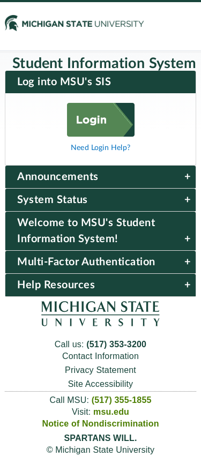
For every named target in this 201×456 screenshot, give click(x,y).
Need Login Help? (100, 148)
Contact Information (100, 356)
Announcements (58, 176)
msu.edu (111, 411)
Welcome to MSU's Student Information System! (86, 231)
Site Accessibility (100, 383)
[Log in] (101, 133)
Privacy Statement (100, 370)
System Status (52, 200)
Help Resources (56, 285)
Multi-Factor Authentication (86, 262)
